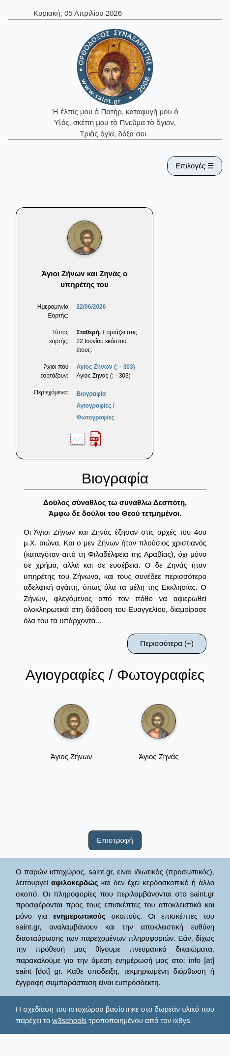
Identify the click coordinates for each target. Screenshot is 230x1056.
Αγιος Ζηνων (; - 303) (105, 366)
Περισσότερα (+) (167, 643)
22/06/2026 (91, 306)
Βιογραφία (91, 393)
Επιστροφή (115, 840)
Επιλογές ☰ (194, 165)
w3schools (69, 1020)
